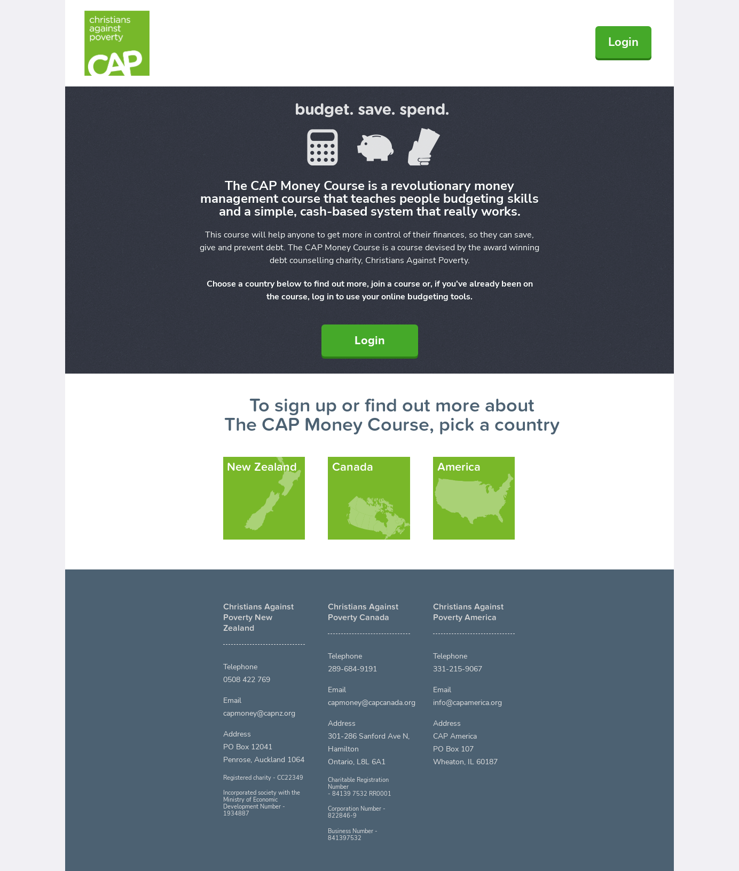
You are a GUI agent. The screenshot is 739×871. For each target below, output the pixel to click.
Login (623, 42)
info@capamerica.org (467, 703)
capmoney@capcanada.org (371, 703)
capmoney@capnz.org (259, 713)
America (459, 467)
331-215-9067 (457, 669)
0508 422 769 (246, 680)
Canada (352, 467)
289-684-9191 (352, 669)
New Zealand (262, 467)
